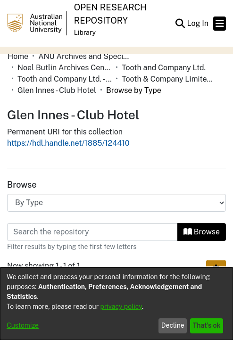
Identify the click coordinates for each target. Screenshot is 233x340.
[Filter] (92, 232)
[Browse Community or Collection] (116, 203)
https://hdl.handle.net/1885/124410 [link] (68, 143)
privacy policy (121, 306)
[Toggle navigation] (219, 24)
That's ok (207, 325)
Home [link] (18, 56)
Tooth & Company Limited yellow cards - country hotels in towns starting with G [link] (169, 79)
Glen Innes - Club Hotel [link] (56, 90)
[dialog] (116, 303)
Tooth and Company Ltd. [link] (164, 67)
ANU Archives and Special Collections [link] (85, 56)
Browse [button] (201, 231)
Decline (172, 325)
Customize (23, 325)
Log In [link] (198, 23)
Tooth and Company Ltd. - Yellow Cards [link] (64, 79)
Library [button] (85, 32)
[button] (180, 23)
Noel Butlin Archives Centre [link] (64, 67)
